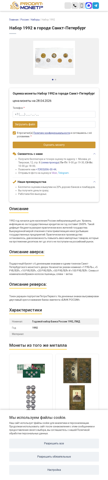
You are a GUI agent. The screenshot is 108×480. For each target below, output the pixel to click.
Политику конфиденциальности (51, 133)
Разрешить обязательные (54, 456)
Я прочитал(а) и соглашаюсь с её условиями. (52, 134)
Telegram (63, 173)
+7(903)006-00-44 (46, 169)
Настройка (54, 469)
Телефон (19, 108)
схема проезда (50, 162)
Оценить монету (54, 145)
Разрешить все (54, 443)
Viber (54, 173)
